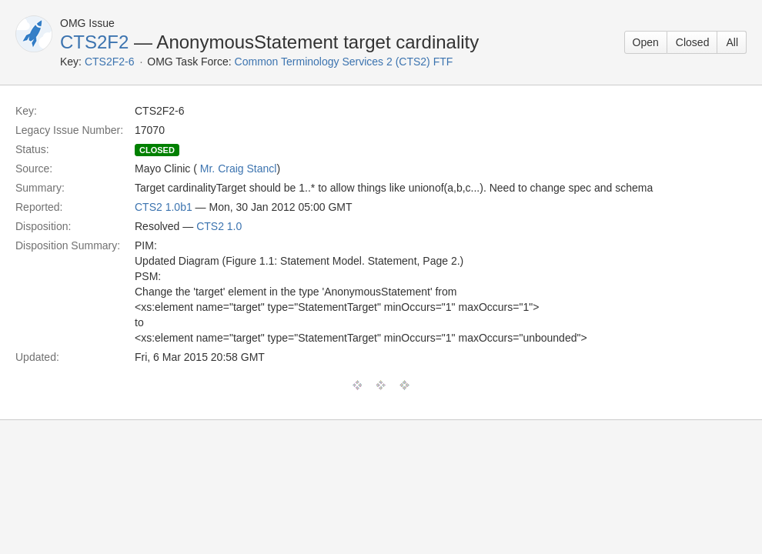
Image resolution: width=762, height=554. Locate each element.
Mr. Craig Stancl (238, 168)
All (732, 42)
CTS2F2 (94, 42)
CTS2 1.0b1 (163, 207)
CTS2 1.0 (219, 226)
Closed (693, 42)
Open (646, 42)
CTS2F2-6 (110, 61)
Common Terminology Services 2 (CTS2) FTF (344, 61)
